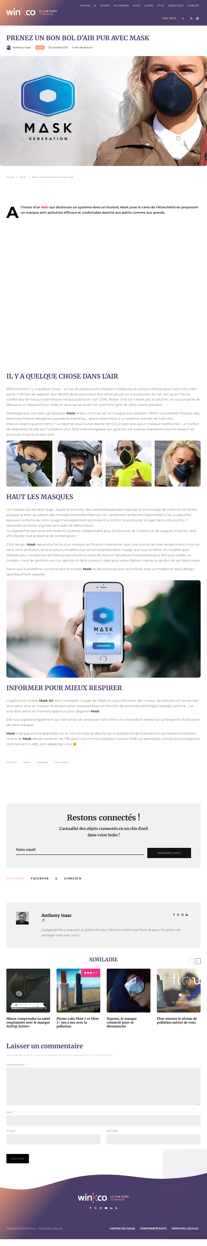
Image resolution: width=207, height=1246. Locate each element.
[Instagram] (100, 1215)
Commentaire (16, 1064)
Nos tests (169, 18)
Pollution (62, 762)
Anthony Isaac (22, 47)
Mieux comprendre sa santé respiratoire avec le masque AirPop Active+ (28, 1022)
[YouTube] (106, 1215)
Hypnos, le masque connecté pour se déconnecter (122, 1022)
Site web (112, 1137)
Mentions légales (185, 1235)
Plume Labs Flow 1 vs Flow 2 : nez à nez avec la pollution (78, 1022)
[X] (95, 1215)
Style (160, 5)
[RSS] (116, 1215)
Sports (105, 5)
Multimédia (121, 5)
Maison (85, 5)
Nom (10, 1119)
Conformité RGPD (153, 1235)
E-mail (11, 1137)
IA (95, 5)
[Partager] (40, 878)
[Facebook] (90, 1215)
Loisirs (148, 5)
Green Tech (176, 5)
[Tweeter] (56, 878)
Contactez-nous (122, 1235)
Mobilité (193, 5)
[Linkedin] (111, 1215)
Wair (45, 207)
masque (43, 762)
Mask (28, 762)
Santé (136, 5)
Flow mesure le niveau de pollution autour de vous (177, 1020)
